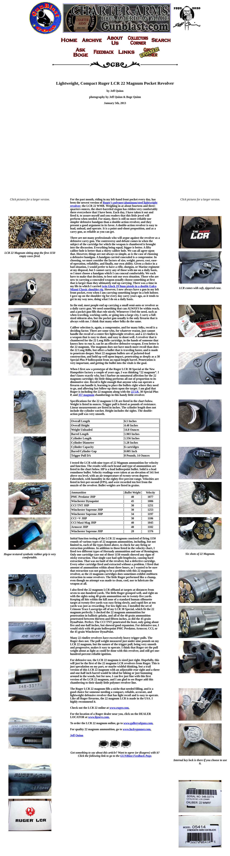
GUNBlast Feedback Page (135, 755)
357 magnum (86, 394)
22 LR (134, 391)
